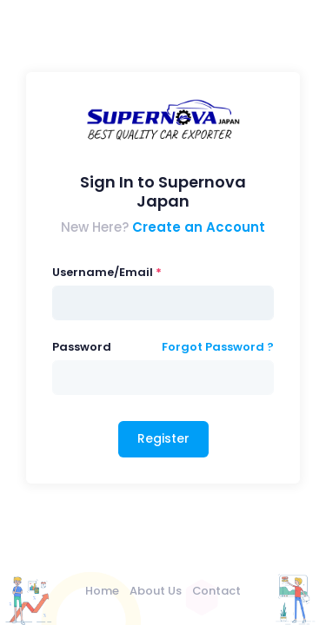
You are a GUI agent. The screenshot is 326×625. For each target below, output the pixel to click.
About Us (156, 590)
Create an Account (198, 227)
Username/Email (102, 272)
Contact (216, 590)
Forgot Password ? (218, 347)
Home (102, 590)
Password (81, 347)
